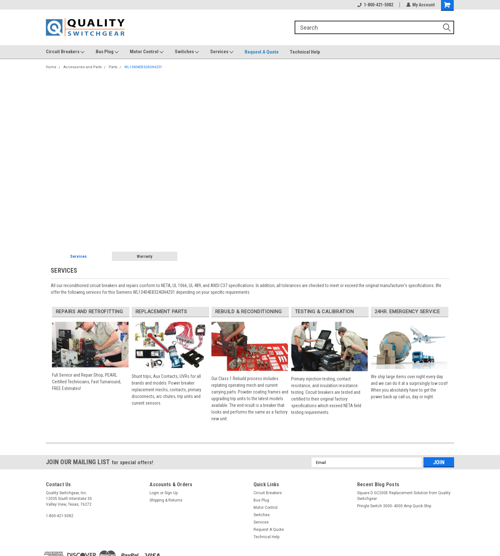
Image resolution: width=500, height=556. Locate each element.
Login (154, 493)
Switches (187, 52)
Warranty (144, 256)
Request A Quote (262, 52)
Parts (113, 67)
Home (51, 67)
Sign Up (171, 493)
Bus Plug (107, 52)
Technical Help (305, 52)
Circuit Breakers (65, 52)
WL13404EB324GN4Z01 (143, 67)
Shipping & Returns (166, 500)
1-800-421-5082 (375, 4)
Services (221, 52)
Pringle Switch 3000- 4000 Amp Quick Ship (394, 506)
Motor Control (147, 52)
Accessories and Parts (82, 67)
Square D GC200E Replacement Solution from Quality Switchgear (404, 496)
